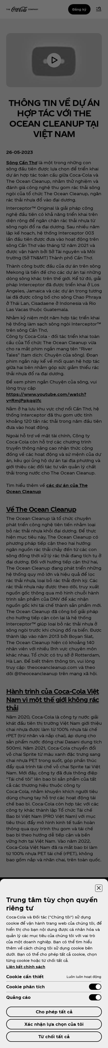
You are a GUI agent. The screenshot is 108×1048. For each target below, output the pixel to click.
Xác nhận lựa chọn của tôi (54, 1024)
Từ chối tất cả (54, 1036)
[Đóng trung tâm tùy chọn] (99, 888)
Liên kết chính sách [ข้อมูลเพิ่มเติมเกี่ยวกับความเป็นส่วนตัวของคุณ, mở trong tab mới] (25, 966)
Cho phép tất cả (54, 1011)
